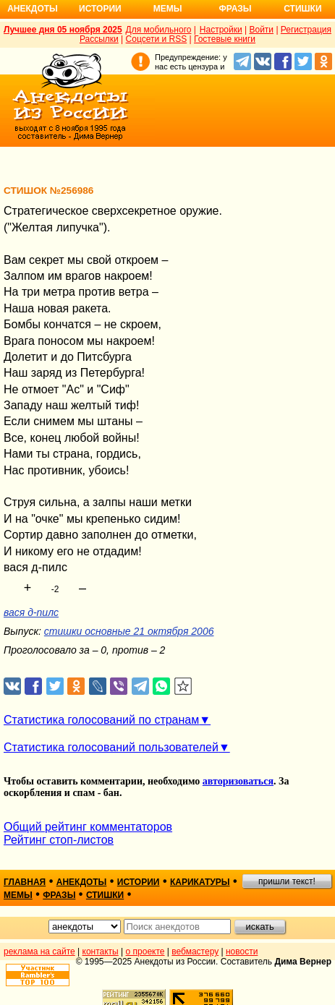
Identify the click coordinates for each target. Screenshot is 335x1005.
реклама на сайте (39, 951)
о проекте (145, 951)
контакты (100, 951)
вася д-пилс (31, 612)
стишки (105, 895)
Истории (100, 9)
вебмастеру (195, 951)
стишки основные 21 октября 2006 (129, 631)
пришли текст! (286, 881)
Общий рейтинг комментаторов (88, 827)
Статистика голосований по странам (101, 720)
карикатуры (200, 882)
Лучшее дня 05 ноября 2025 (63, 30)
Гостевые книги (224, 39)
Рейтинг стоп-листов (59, 840)
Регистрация (306, 30)
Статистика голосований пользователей (111, 747)
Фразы (235, 9)
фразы (59, 895)
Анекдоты (32, 9)
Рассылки (99, 39)
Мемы (167, 9)
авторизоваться (238, 781)
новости (242, 951)
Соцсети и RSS (156, 39)
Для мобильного (159, 30)
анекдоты (81, 882)
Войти (261, 30)
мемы (18, 895)
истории (138, 882)
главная (25, 882)
